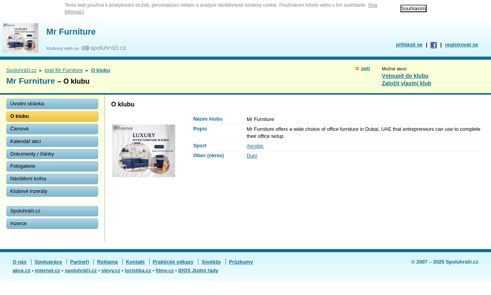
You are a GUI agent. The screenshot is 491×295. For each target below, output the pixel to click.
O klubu (19, 116)
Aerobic (255, 146)
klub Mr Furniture (64, 70)
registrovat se (461, 45)
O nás (20, 262)
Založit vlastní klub (406, 83)
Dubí (252, 156)
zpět (365, 68)
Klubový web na (63, 48)
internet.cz (47, 270)
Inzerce (18, 223)
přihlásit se (409, 45)
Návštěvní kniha (28, 178)
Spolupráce (48, 262)
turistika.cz (138, 270)
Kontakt (135, 262)
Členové (19, 129)
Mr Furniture (71, 32)
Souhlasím (413, 8)
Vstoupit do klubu (405, 76)
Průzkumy (241, 262)
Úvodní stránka (27, 103)
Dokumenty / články (32, 154)
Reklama (107, 262)
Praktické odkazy (173, 262)
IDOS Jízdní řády (198, 270)
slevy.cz (110, 270)
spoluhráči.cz (81, 270)
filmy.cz (165, 270)
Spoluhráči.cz (21, 70)
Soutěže (211, 262)
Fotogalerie (22, 166)
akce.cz (22, 270)
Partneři (79, 262)
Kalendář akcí (25, 141)
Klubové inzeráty (29, 191)
